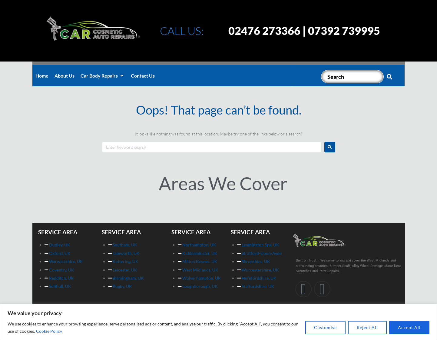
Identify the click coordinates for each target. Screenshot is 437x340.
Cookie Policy (49, 331)
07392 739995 (344, 30)
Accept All (409, 327)
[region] (218, 322)
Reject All (367, 327)
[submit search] (389, 76)
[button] (103, 75)
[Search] (352, 76)
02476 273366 (264, 30)
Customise (325, 327)
